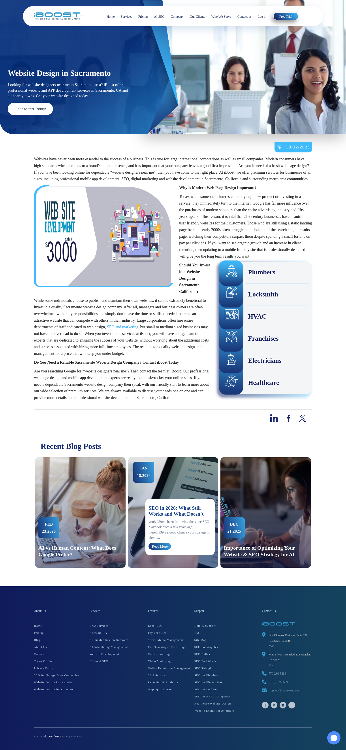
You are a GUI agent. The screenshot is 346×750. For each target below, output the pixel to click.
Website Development (104, 654)
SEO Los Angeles (206, 647)
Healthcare (249, 383)
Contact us (244, 16)
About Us (40, 647)
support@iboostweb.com (284, 690)
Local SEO (155, 625)
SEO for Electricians (208, 682)
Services (126, 16)
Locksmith (248, 295)
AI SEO (159, 16)
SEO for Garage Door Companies (56, 675)
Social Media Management (166, 640)
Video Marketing (159, 661)
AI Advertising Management (109, 647)
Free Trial (285, 16)
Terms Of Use (43, 661)
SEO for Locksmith (207, 689)
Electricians (250, 361)
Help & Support (205, 625)
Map (271, 645)
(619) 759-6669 (278, 682)
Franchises (248, 339)
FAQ (197, 632)
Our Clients (197, 16)
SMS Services (157, 675)
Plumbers (247, 273)
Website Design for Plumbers (53, 689)
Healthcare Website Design (212, 703)
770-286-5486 (277, 673)
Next (315, 512)
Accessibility (98, 632)
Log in (262, 16)
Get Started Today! (31, 108)
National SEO (99, 661)
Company (177, 16)
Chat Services (99, 625)
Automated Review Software (109, 640)
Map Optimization (160, 689)
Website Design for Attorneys (214, 710)
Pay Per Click (157, 632)
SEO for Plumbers (206, 675)
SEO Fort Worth (205, 661)
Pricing (143, 16)
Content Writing (159, 654)
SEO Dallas (202, 654)
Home (111, 16)
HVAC (243, 317)
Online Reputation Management (169, 668)
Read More (160, 546)
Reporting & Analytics (163, 682)
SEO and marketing (122, 327)
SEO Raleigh (203, 668)
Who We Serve (221, 16)
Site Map (200, 640)
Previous (30, 512)
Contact (39, 654)
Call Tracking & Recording (166, 647)
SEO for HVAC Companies (212, 696)
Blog (37, 640)
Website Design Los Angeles (53, 682)
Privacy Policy (44, 668)
